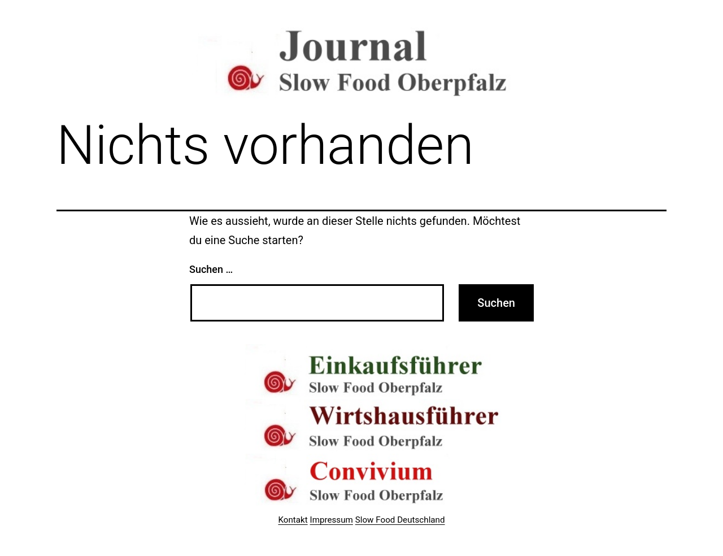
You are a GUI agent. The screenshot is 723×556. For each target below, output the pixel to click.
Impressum (331, 520)
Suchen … (211, 269)
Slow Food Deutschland (400, 520)
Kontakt (292, 520)
